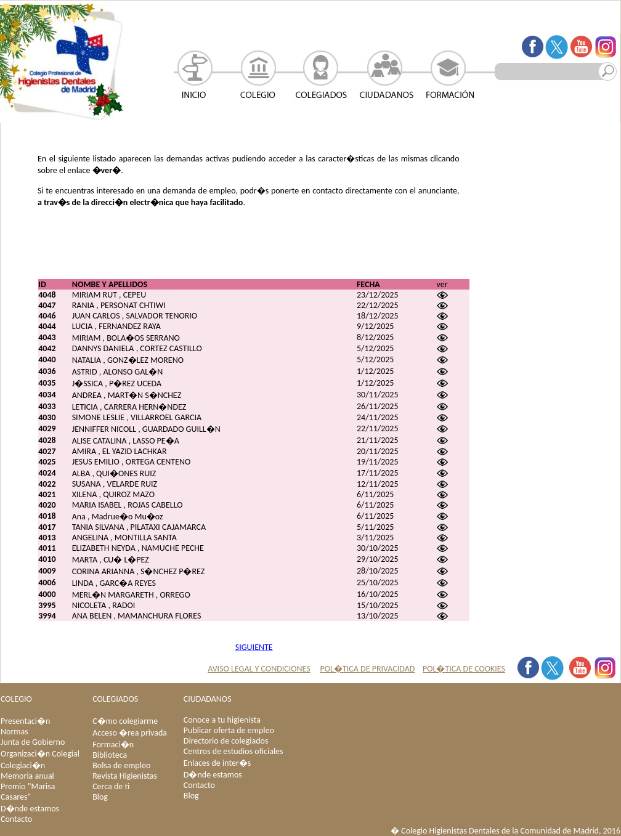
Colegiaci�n (23, 765)
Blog (100, 797)
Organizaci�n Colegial (40, 754)
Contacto (16, 819)
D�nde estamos (30, 808)
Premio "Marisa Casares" (28, 791)
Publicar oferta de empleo (229, 730)
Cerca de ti (110, 786)
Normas (14, 731)
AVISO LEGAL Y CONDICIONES (259, 669)
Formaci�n (113, 744)
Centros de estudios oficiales (233, 751)
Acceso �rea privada (129, 733)
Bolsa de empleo (121, 765)
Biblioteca (109, 755)
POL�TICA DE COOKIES (464, 669)
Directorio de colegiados (226, 741)
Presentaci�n (25, 721)
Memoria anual (27, 776)
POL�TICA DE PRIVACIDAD (367, 669)
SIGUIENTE (254, 647)
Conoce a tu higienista (222, 720)
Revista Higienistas (124, 776)
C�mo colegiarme (125, 721)
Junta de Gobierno (33, 742)
